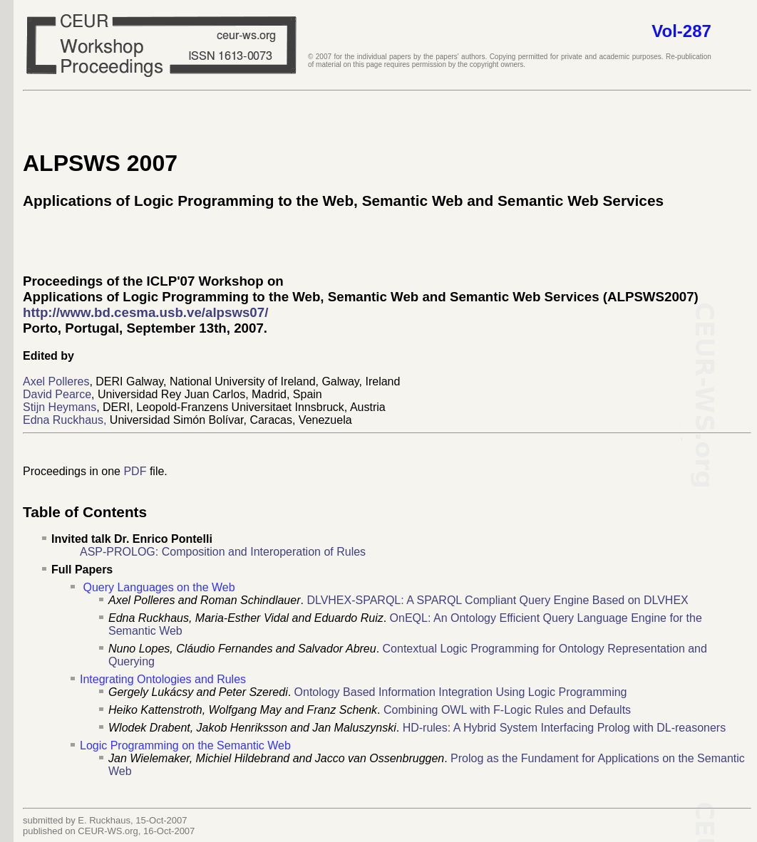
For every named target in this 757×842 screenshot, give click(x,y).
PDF (134, 471)
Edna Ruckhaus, (64, 420)
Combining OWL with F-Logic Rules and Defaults (507, 710)
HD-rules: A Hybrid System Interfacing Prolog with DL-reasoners (564, 728)
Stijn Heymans (59, 407)
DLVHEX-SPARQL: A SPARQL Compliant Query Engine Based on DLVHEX (497, 600)
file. (156, 471)
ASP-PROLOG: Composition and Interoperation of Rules (223, 552)
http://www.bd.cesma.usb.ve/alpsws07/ (145, 312)
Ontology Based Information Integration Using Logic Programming (460, 692)
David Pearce (57, 394)
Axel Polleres (56, 381)
